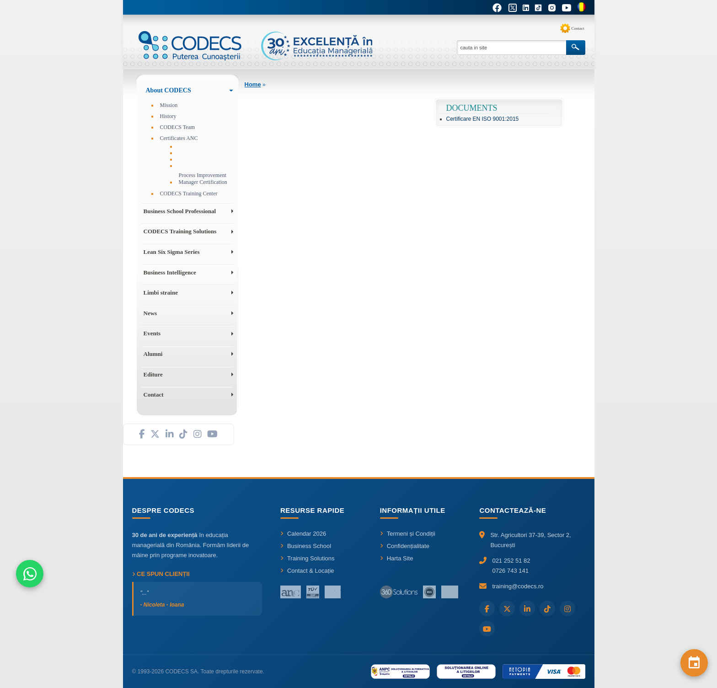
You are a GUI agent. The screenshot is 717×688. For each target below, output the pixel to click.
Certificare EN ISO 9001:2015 (482, 119)
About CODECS (168, 90)
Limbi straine (161, 292)
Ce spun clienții (161, 573)
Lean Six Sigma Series (172, 251)
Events (152, 333)
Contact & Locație (307, 570)
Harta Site (396, 558)
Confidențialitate (404, 546)
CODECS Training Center (189, 193)
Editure (153, 374)
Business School (305, 546)
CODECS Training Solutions (180, 231)
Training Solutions (307, 558)
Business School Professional (180, 211)
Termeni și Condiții (407, 533)
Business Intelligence (170, 272)
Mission (169, 105)
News (150, 313)
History (168, 116)
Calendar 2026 (303, 533)
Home (253, 84)
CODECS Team (177, 127)
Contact (578, 28)
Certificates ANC (179, 138)
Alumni (153, 353)
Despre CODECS (163, 510)
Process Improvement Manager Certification (203, 178)
